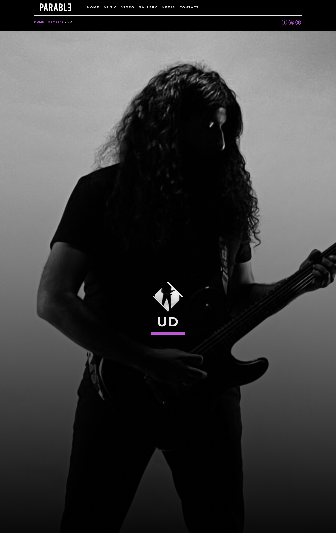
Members (55, 22)
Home (39, 22)
